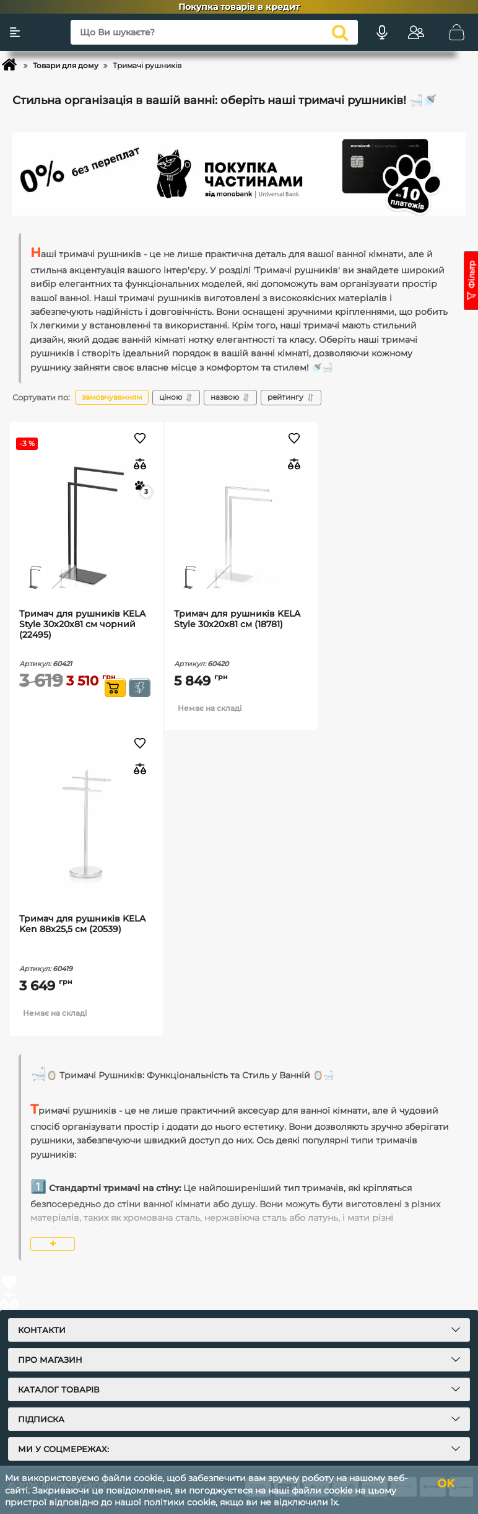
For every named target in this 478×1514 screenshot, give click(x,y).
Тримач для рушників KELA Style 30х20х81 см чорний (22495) (82, 624)
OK (445, 1483)
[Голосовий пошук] (382, 32)
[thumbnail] (34, 577)
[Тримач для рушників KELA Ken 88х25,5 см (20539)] (86, 828)
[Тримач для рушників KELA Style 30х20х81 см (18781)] (241, 524)
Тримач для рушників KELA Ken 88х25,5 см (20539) (82, 924)
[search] (339, 32)
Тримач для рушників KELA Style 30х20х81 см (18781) (237, 619)
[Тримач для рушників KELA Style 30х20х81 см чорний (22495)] (86, 524)
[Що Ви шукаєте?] (214, 32)
